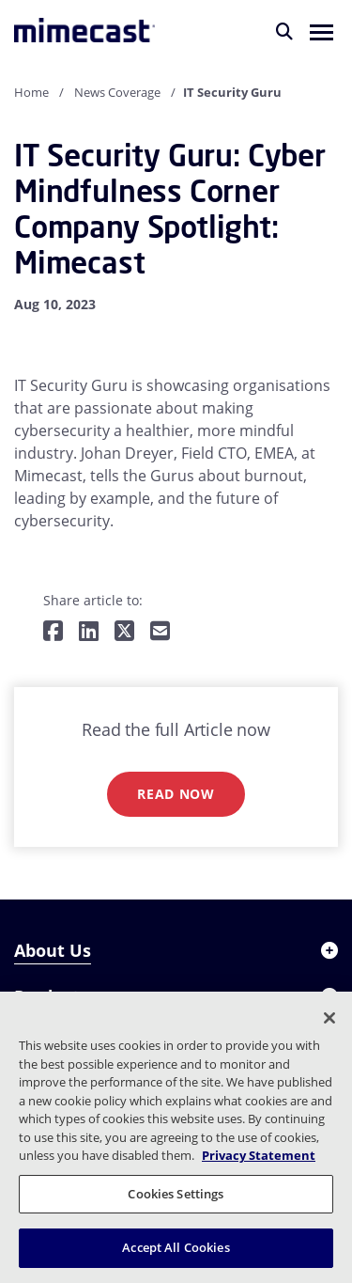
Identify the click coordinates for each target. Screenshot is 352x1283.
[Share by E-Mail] (160, 632)
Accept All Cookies (175, 1247)
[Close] (329, 1018)
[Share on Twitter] (124, 632)
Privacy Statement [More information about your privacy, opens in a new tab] (258, 1155)
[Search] (284, 31)
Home (31, 92)
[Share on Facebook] (53, 632)
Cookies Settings (175, 1193)
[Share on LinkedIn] (89, 632)
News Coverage (117, 92)
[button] (321, 31)
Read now (176, 794)
